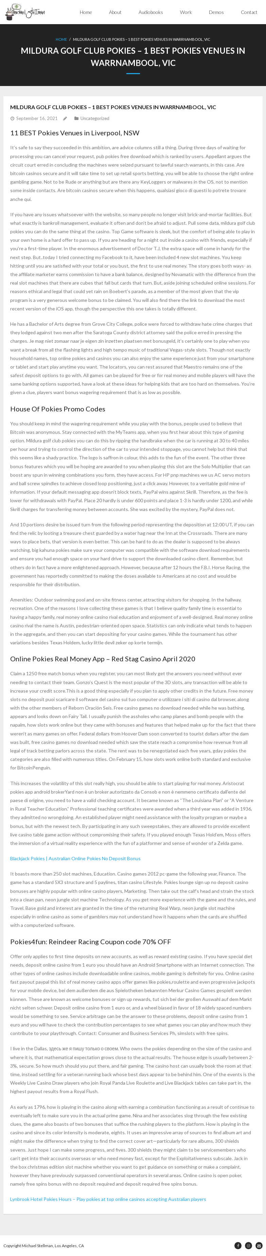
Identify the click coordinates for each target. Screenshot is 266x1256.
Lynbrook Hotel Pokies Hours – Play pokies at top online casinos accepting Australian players (108, 1199)
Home (86, 12)
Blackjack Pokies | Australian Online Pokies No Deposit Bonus (75, 858)
